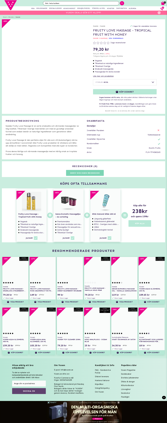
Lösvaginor (126, 389)
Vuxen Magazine (128, 370)
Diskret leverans (102, 377)
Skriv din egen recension (85, 173)
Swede (18, 17)
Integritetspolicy (102, 388)
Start (5, 17)
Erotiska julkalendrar (130, 378)
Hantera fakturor (102, 380)
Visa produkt (15, 302)
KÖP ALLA (140, 223)
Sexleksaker (126, 374)
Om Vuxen (99, 392)
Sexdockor (125, 393)
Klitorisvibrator (127, 385)
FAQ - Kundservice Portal (103, 371)
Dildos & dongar (128, 382)
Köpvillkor (99, 384)
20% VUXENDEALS (116, 38)
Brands (11, 17)
